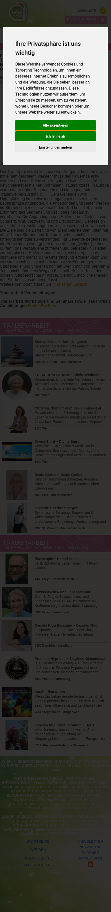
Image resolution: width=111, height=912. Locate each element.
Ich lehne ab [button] (55, 136)
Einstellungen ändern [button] (55, 147)
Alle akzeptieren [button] (55, 125)
